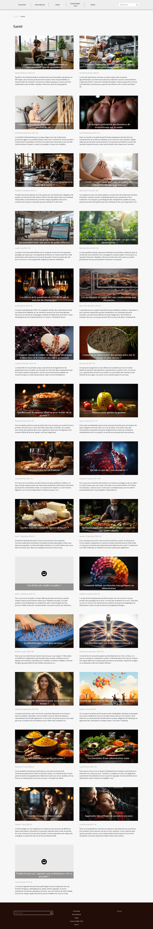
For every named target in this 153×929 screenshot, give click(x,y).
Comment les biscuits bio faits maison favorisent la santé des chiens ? (44, 183)
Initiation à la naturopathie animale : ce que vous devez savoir (108, 241)
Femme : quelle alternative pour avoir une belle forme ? (44, 702)
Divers (93, 5)
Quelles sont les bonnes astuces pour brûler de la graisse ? (44, 414)
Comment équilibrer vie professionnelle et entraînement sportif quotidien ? (44, 66)
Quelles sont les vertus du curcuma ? (44, 758)
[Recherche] (129, 5)
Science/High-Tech (75, 4)
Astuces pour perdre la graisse (109, 412)
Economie (22, 5)
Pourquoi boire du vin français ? (44, 470)
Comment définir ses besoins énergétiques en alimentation (109, 587)
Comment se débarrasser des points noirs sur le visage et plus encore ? (108, 356)
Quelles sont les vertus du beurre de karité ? (44, 527)
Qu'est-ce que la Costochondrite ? (108, 470)
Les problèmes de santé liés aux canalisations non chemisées (108, 299)
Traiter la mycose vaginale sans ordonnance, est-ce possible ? (44, 875)
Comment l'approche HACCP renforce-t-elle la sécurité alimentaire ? (108, 66)
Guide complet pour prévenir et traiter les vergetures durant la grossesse (108, 183)
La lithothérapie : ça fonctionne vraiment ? (108, 643)
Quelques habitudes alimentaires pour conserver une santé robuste (109, 529)
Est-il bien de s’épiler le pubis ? (44, 585)
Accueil (15, 16)
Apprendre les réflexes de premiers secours (109, 815)
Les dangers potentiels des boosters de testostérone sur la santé (108, 126)
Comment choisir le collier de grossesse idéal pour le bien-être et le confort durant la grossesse (44, 356)
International (40, 5)
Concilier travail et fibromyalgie (44, 815)
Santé (57, 5)
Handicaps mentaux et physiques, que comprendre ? (108, 700)
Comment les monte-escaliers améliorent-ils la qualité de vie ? (44, 126)
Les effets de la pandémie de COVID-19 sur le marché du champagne (44, 299)
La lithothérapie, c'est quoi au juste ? (44, 643)
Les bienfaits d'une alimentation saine (108, 758)
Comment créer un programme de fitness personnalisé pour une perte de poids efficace (44, 241)
